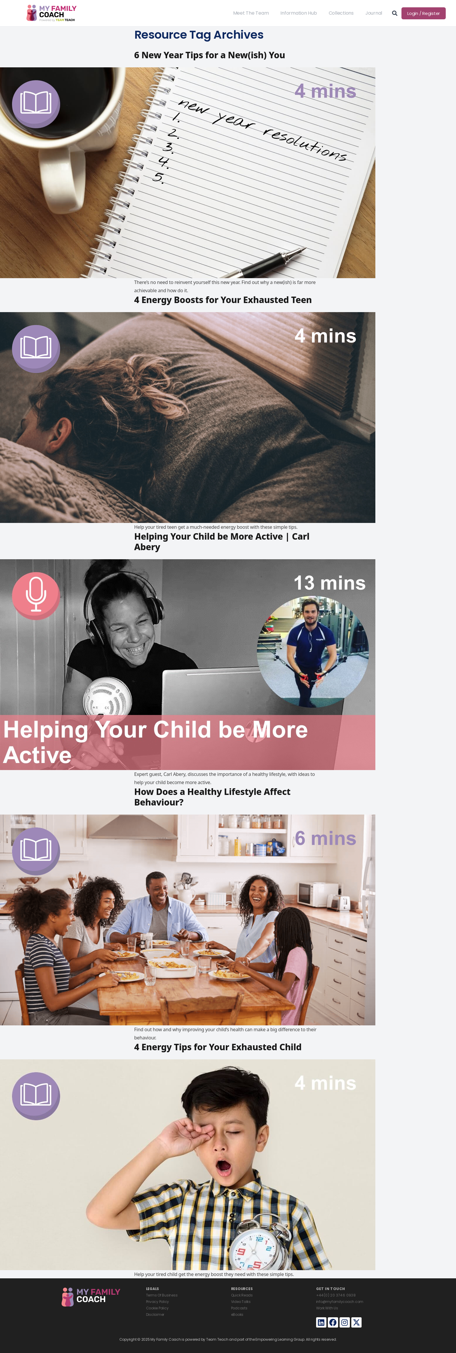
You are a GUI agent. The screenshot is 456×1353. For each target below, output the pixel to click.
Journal (373, 13)
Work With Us (327, 1308)
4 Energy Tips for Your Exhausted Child (218, 1047)
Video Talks (241, 1301)
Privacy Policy (157, 1301)
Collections (341, 13)
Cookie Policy (157, 1308)
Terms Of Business (162, 1295)
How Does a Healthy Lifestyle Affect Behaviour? (212, 797)
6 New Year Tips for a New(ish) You (209, 55)
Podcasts (239, 1308)
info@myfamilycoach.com (340, 1301)
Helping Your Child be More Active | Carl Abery (222, 541)
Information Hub (298, 13)
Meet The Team (251, 13)
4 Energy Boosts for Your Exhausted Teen (223, 300)
